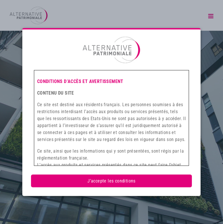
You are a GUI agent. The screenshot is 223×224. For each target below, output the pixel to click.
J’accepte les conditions (111, 181)
